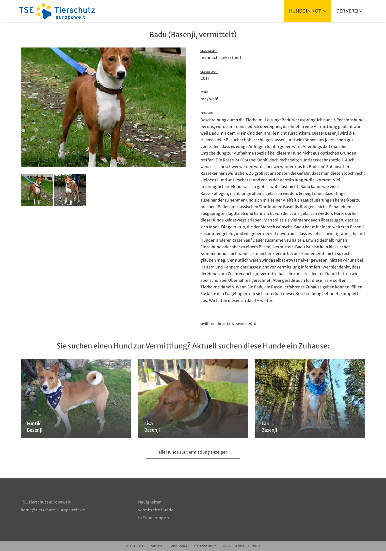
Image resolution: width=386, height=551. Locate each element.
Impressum (178, 546)
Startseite (135, 546)
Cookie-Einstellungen (241, 546)
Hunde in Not (307, 11)
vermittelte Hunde (155, 509)
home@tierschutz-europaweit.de (53, 509)
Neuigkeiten (149, 502)
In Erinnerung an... (155, 517)
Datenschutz (205, 546)
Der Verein (349, 11)
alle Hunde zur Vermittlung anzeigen (193, 452)
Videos (156, 546)
